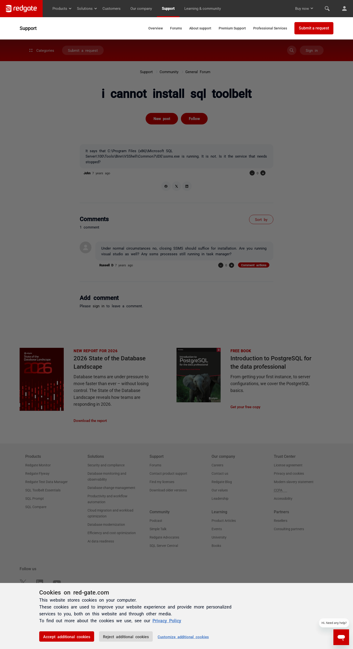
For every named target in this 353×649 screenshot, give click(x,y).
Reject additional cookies (126, 636)
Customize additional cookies (183, 636)
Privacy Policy (166, 620)
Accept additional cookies (66, 636)
